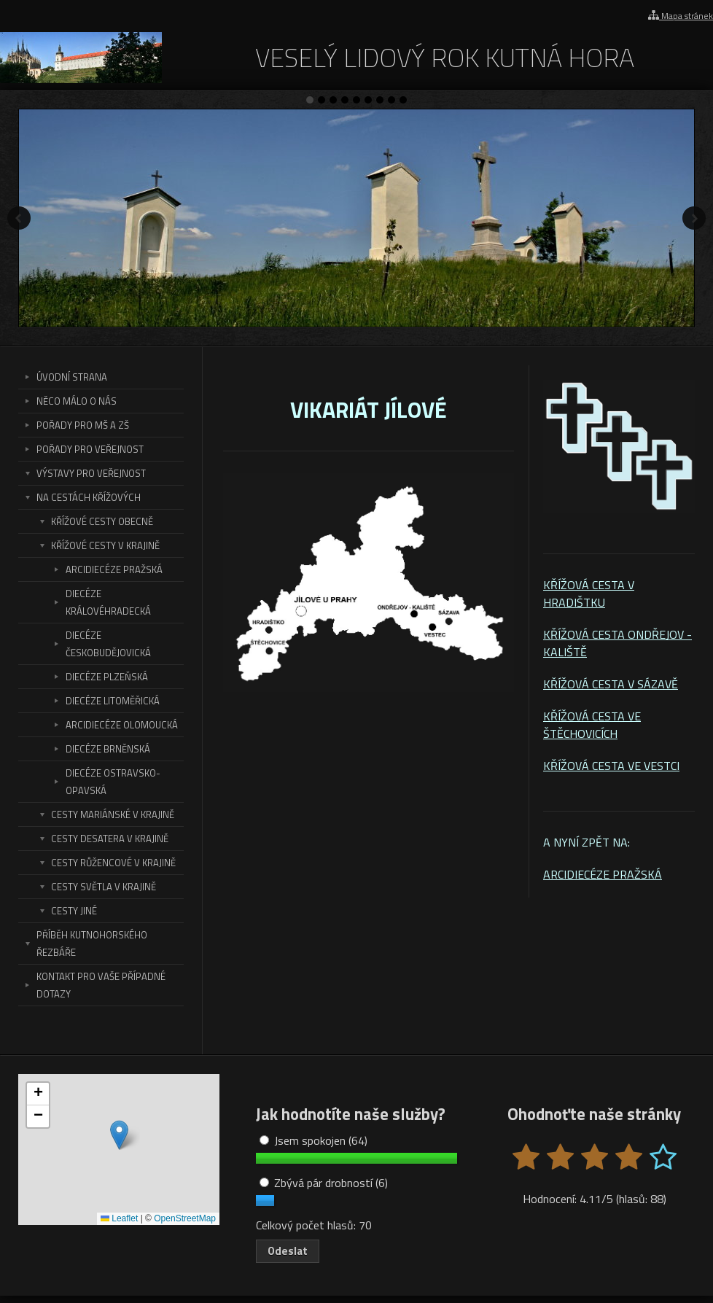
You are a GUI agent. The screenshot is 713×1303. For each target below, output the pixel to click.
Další (694, 218)
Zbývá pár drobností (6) (324, 1182)
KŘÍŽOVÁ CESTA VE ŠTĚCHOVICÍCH (592, 724)
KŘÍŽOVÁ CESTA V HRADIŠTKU (588, 593)
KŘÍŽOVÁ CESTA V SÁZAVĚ (610, 684)
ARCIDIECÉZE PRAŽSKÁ (602, 874)
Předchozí (19, 218)
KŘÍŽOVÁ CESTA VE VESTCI (611, 765)
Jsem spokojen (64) (313, 1140)
